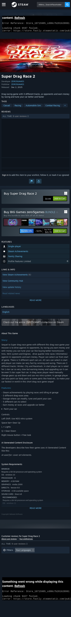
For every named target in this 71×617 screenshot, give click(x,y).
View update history (11, 289)
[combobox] (51, 4)
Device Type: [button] (30, 565)
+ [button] (65, 107)
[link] (43, 232)
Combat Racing (52, 107)
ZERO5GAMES (17, 83)
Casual (7, 107)
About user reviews (9, 541)
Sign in (5, 176)
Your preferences (26, 541)
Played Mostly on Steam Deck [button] (17, 560)
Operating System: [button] (46, 560)
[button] (35, 118)
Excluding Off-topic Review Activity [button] (20, 556)
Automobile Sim (33, 107)
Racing (18, 107)
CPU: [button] (5, 565)
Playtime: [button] (47, 556)
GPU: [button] (15, 565)
